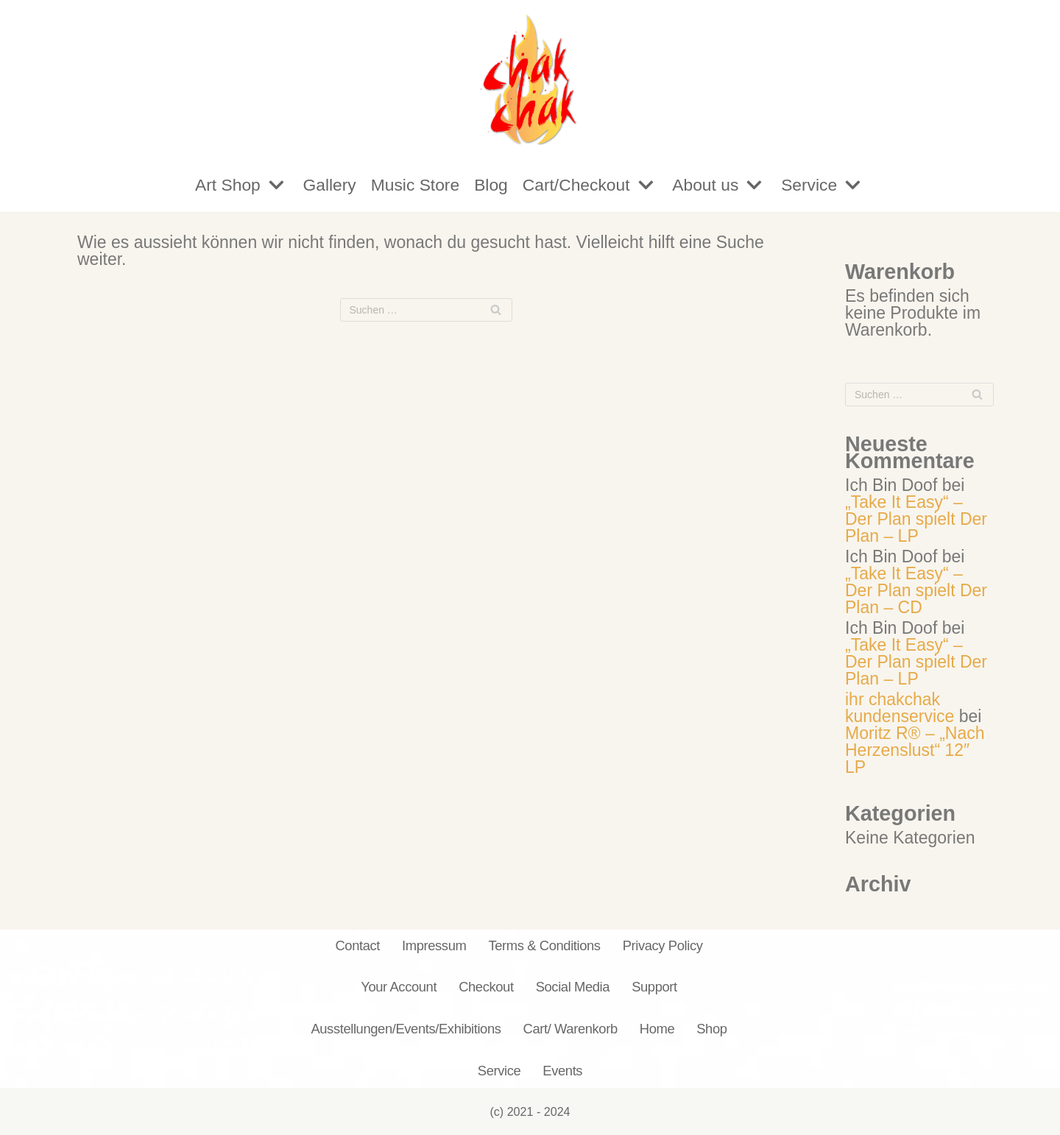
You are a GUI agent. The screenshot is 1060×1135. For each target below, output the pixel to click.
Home (657, 1028)
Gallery (328, 184)
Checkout (486, 987)
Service (499, 1070)
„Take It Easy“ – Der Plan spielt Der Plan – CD (916, 590)
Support (654, 987)
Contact (357, 945)
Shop (711, 1028)
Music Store (414, 184)
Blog (491, 184)
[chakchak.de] (530, 79)
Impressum (434, 945)
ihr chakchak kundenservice (899, 708)
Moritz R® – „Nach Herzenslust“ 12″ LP (914, 750)
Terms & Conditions (544, 945)
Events (562, 1070)
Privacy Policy (663, 945)
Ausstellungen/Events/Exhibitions (406, 1028)
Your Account (399, 987)
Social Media (573, 987)
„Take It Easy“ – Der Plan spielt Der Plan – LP (916, 518)
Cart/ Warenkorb (570, 1028)
